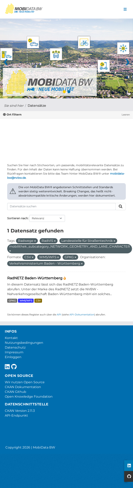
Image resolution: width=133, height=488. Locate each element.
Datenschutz (15, 347)
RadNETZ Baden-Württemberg (35, 278)
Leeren (126, 114)
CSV (38, 300)
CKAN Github (15, 392)
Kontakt (11, 338)
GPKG (12, 300)
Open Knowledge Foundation (29, 396)
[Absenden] (120, 206)
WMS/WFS (26, 300)
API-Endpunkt (16, 415)
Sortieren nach (17, 218)
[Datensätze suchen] (61, 206)
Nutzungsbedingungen (24, 343)
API (59, 314)
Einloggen (13, 357)
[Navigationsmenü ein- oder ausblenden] (125, 9)
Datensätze (37, 106)
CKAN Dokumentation (23, 387)
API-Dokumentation (81, 314)
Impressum (14, 352)
